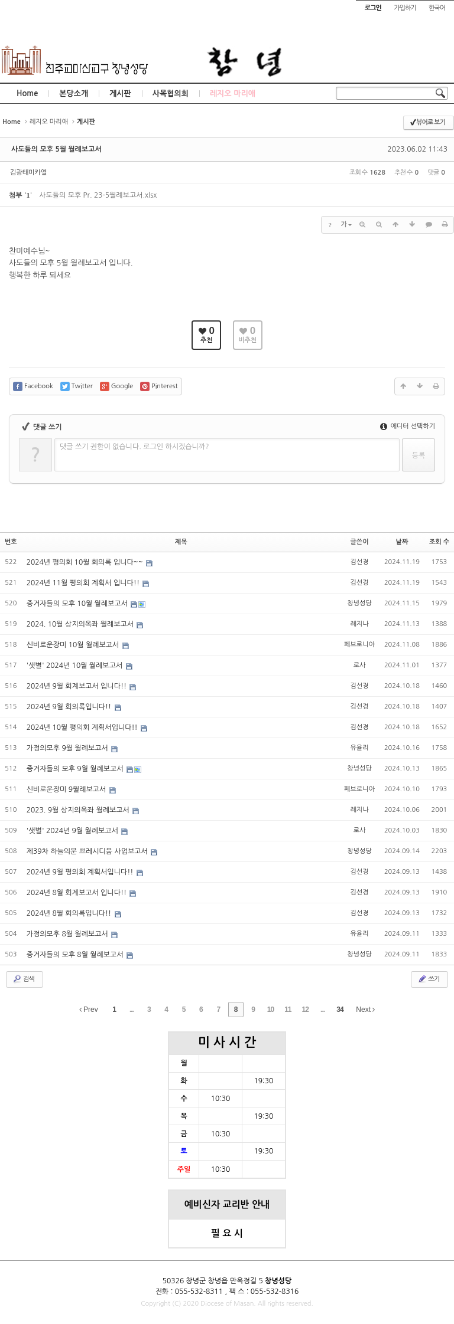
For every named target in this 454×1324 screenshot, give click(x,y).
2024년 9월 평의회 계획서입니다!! (81, 872)
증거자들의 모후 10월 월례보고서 (78, 603)
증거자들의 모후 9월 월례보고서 (76, 768)
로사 (360, 665)
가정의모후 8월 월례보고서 (68, 934)
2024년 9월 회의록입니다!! (70, 706)
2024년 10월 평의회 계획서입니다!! (83, 727)
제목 (181, 542)
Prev (88, 1009)
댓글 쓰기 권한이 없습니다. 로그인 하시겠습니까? (134, 446)
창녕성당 (359, 603)
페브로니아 (359, 644)
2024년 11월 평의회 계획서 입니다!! (84, 582)
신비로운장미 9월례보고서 (67, 789)
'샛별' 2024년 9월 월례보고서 (74, 830)
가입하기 (405, 8)
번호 (11, 542)
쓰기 (428, 979)
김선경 (360, 562)
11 (287, 1009)
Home (27, 93)
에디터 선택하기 (407, 426)
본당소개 (73, 93)
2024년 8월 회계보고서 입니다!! (78, 892)
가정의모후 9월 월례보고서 (68, 748)
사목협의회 (171, 93)
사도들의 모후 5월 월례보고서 (56, 149)
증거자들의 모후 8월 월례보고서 (76, 954)
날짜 (402, 542)
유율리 (360, 748)
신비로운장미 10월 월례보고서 (74, 644)
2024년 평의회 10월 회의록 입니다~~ (86, 562)
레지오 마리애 (232, 93)
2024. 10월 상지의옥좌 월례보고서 (81, 624)
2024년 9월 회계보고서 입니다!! (78, 686)
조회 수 (439, 542)
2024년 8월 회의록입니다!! (70, 913)
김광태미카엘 (28, 172)
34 (339, 1009)
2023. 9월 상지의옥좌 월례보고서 (79, 810)
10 (270, 1009)
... (131, 1009)
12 (305, 1009)
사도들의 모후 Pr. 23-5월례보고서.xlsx (98, 195)
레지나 (360, 624)
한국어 (437, 8)
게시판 (120, 93)
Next (365, 1009)
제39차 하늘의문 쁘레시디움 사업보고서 (88, 851)
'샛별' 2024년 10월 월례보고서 (76, 665)
